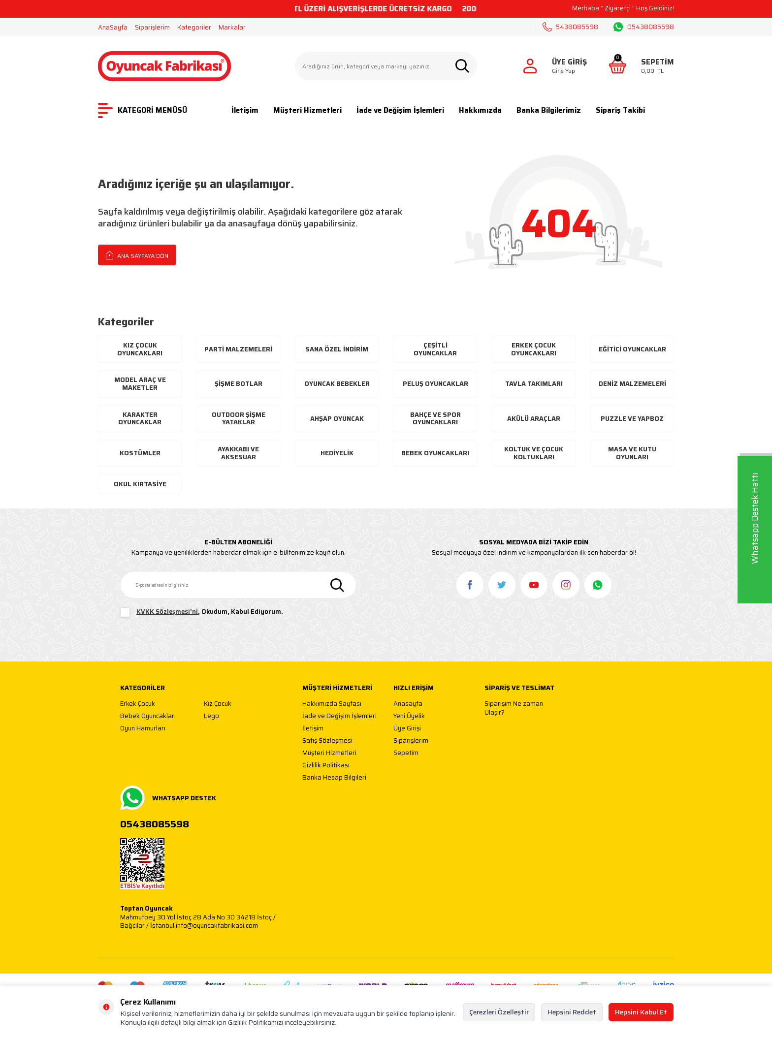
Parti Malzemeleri (238, 349)
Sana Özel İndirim (336, 349)
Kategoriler (194, 27)
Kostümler (140, 453)
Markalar (232, 27)
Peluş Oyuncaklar (435, 383)
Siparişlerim (152, 27)
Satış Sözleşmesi (327, 741)
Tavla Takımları (534, 383)
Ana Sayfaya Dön (137, 255)
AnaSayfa (113, 27)
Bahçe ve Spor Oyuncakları (435, 418)
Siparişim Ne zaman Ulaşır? (513, 708)
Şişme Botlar (238, 383)
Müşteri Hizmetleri (307, 110)
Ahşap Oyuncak (337, 418)
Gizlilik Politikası (326, 765)
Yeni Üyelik (409, 716)
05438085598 (643, 27)
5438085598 (570, 26)
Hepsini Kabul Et (641, 1012)
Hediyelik (337, 453)
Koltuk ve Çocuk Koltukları (533, 453)
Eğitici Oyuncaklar (632, 349)
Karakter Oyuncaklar (139, 418)
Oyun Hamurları (142, 728)
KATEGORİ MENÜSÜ (142, 110)
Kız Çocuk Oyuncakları (139, 349)
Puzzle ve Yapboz (632, 418)
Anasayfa (407, 704)
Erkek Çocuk (137, 704)
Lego (211, 716)
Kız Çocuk (217, 704)
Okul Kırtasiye (140, 484)
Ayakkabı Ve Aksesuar (238, 453)
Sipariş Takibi (620, 110)
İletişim (244, 110)
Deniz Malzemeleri (632, 383)
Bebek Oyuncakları (435, 453)
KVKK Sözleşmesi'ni (167, 611)
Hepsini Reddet (571, 1012)
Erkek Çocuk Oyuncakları (533, 349)
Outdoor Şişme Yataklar (238, 418)
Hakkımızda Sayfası (331, 704)
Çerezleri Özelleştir (499, 1012)
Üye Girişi (407, 728)
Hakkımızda (480, 110)
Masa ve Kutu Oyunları (632, 453)
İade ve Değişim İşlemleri (400, 110)
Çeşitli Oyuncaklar (435, 349)
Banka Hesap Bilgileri (334, 778)
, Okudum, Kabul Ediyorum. (201, 612)
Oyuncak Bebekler (337, 383)
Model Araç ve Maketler (140, 384)
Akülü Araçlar (533, 418)
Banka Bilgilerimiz (548, 110)
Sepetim (405, 753)
